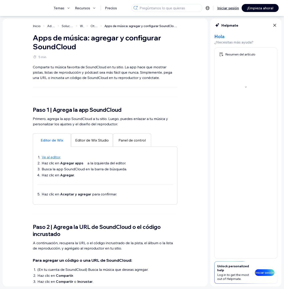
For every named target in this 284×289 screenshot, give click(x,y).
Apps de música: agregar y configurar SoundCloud (141, 26)
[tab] (52, 216)
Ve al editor (51, 233)
